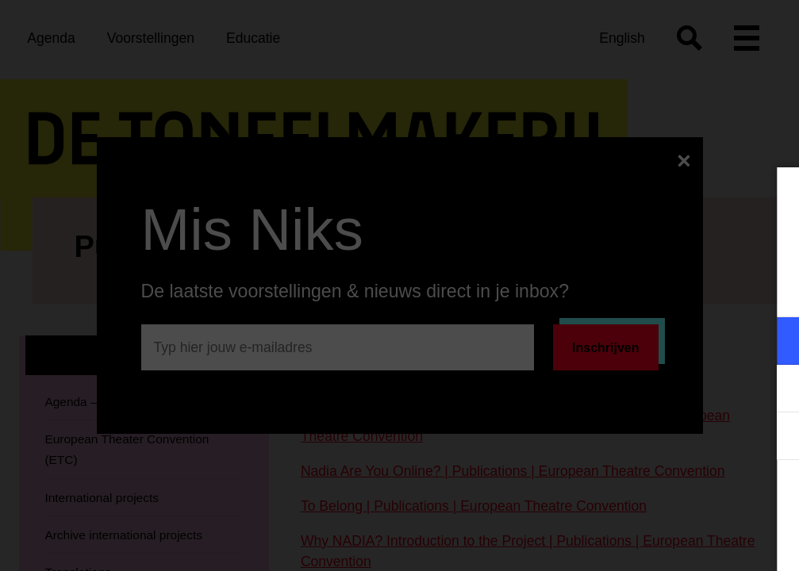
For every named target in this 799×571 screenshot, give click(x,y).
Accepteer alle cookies (664, 495)
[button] (648, 340)
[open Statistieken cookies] (773, 437)
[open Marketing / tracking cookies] (773, 390)
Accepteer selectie (664, 541)
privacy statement (600, 289)
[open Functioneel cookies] (773, 342)
